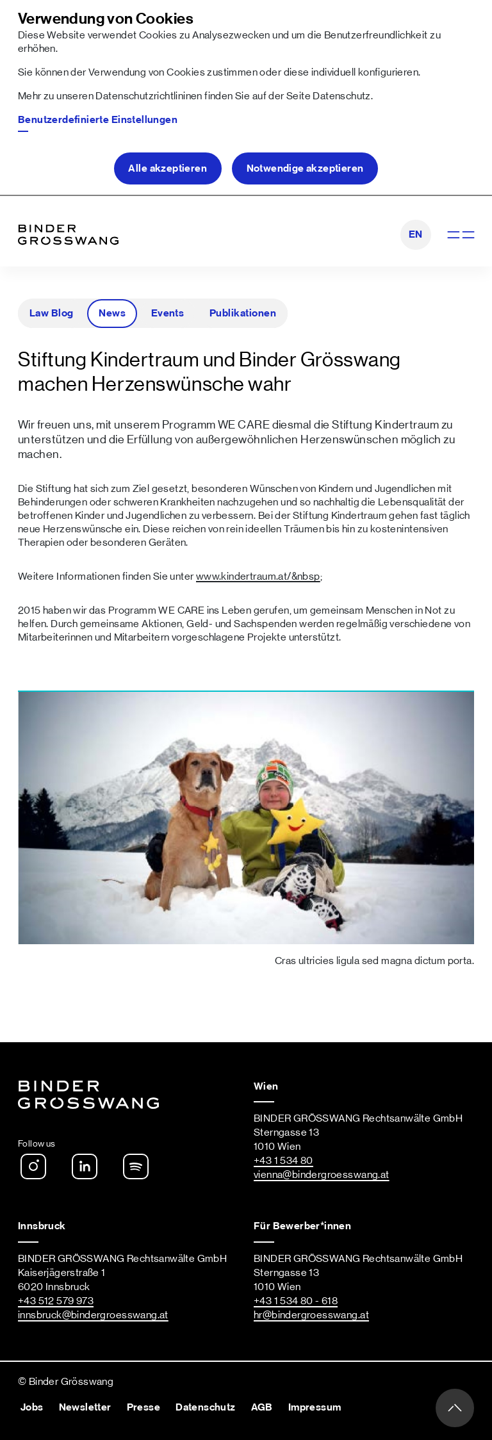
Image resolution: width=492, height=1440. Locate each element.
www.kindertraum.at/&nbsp (258, 576)
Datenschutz (341, 96)
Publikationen (242, 313)
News (112, 313)
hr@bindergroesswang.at (311, 1315)
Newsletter (85, 1407)
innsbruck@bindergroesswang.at (93, 1315)
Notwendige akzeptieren (305, 168)
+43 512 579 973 (56, 1301)
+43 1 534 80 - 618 (296, 1301)
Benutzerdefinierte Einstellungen (97, 120)
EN (416, 234)
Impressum (314, 1407)
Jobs (32, 1407)
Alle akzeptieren (167, 168)
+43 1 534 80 (283, 1161)
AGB (262, 1407)
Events (167, 313)
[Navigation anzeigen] (459, 234)
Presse (143, 1407)
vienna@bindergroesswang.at (322, 1175)
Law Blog (51, 313)
